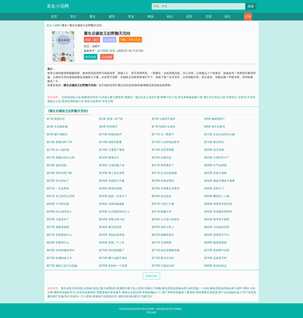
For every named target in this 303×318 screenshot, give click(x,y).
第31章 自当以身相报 (164, 172)
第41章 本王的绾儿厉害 (61, 196)
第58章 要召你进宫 (110, 227)
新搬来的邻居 (90, 97)
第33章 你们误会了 (58, 180)
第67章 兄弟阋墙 (161, 242)
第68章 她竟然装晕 (215, 242)
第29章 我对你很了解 (59, 172)
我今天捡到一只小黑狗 (78, 296)
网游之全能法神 (131, 292)
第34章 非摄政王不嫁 (111, 180)
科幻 (170, 16)
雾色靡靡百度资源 (207, 292)
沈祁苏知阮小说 (70, 97)
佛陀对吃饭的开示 (64, 292)
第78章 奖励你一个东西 (113, 265)
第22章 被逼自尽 (109, 157)
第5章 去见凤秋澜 (57, 126)
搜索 (251, 6)
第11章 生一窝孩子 (163, 134)
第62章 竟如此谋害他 (111, 234)
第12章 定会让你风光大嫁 (219, 134)
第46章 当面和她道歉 (111, 203)
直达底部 (109, 39)
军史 (131, 16)
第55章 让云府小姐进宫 (166, 219)
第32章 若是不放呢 (215, 172)
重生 (92, 16)
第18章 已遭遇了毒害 (111, 149)
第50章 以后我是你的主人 (114, 211)
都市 (112, 16)
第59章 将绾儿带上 (163, 227)
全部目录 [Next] (152, 275)
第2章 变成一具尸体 (111, 118)
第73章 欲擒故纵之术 (59, 257)
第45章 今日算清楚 (58, 203)
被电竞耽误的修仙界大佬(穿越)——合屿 (185, 288)
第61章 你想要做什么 (59, 234)
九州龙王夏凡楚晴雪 (111, 97)
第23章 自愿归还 (161, 157)
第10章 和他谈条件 (110, 134)
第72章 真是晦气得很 (216, 250)
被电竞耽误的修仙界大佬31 (226, 288)
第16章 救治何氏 (214, 142)
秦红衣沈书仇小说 (214, 97)
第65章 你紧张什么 (58, 242)
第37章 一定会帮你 (58, 188)
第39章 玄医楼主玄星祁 (166, 188)
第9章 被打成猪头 (57, 134)
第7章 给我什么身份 (163, 126)
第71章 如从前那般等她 (166, 250)
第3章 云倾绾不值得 (163, 118)
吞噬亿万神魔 (153, 288)
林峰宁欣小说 (169, 97)
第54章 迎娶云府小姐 (111, 219)
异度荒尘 (231, 97)
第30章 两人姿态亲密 (111, 172)
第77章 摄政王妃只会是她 (62, 265)
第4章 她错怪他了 (214, 118)
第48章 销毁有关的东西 (218, 203)
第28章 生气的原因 (215, 165)
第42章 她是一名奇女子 (113, 196)
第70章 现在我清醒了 (111, 250)
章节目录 (90, 57)
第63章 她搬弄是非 (163, 234)
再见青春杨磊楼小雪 (190, 97)
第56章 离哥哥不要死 (216, 219)
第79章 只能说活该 (163, 265)
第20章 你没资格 (214, 149)
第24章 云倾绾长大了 (216, 157)
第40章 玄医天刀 (214, 188)
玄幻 (73, 16)
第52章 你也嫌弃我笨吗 (218, 211)
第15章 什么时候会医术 (166, 142)
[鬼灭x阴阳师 (107, 288)
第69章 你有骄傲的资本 (61, 250)
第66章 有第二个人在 (111, 242)
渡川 (96, 39)
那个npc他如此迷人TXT (233, 292)
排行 (228, 16)
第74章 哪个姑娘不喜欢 (113, 257)
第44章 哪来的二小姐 (216, 196)
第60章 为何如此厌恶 (216, 227)
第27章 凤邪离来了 (163, 165)
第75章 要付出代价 (163, 257)
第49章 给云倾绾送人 (59, 211)
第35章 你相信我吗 (163, 180)
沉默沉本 (146, 296)
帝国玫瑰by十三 (151, 292)
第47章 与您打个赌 (163, 203)
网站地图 (151, 312)
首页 (54, 16)
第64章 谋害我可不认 (216, 234)
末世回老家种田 (86, 292)
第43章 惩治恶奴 (161, 196)
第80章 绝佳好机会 (215, 265)
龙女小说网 (58, 6)
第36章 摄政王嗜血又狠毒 (219, 180)
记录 (248, 16)
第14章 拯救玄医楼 (110, 142)
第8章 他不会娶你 (214, 126)
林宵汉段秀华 (93, 101)
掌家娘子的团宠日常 (105, 296)
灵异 (189, 16)
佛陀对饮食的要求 (129, 296)
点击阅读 (106, 57)
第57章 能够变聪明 (58, 227)
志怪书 (242, 97)
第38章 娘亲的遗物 (110, 188)
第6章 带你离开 (108, 126)
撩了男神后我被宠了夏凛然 (178, 292)
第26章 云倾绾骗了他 (111, 165)
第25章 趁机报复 (56, 165)
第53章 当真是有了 (58, 219)
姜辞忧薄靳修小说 (72, 101)
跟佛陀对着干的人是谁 (130, 288)
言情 (208, 16)
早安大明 (107, 101)
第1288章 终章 (106, 50)
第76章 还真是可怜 (215, 257)
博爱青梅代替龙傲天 (109, 292)
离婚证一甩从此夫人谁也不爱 (142, 97)
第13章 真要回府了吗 (59, 142)
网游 (150, 16)
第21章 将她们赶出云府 (61, 157)
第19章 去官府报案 (163, 149)
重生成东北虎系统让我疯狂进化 (80, 288)
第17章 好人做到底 (58, 149)
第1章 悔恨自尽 (56, 118)
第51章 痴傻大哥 (161, 211)
